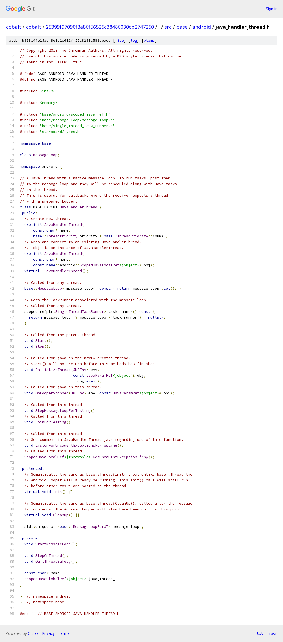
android (201, 26)
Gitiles (33, 633)
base (182, 26)
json (273, 633)
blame (149, 40)
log (133, 40)
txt (259, 633)
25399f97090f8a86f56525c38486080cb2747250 (100, 26)
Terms (64, 633)
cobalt (13, 26)
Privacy (48, 633)
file (119, 40)
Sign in (271, 8)
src (168, 26)
